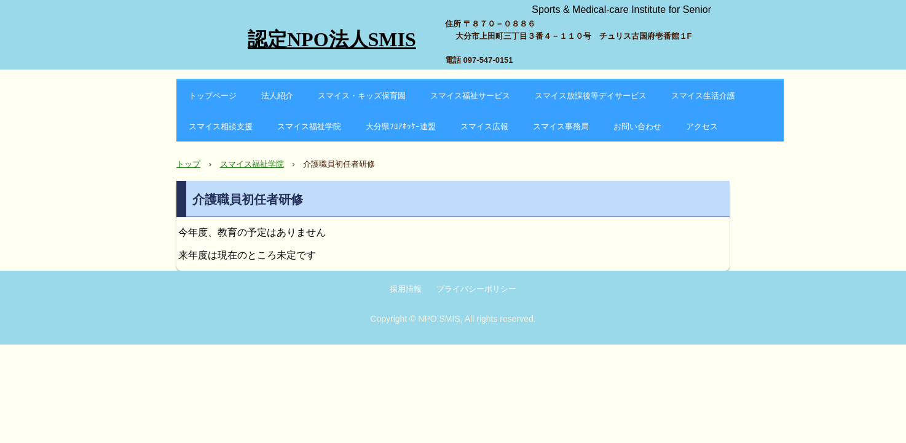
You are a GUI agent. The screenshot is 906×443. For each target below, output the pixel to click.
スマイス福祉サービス (470, 95)
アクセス (702, 126)
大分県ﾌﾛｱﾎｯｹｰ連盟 (401, 126)
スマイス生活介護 (703, 95)
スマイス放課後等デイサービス (591, 95)
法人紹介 (277, 95)
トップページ (213, 95)
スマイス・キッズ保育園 (362, 95)
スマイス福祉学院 (309, 126)
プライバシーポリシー (476, 288)
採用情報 (406, 288)
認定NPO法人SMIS (332, 39)
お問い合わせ (637, 126)
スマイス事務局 (561, 126)
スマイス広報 (484, 126)
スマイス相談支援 (221, 126)
